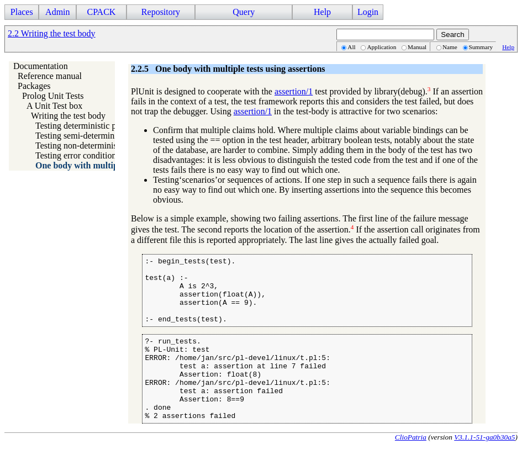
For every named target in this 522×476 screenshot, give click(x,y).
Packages (34, 86)
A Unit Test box (54, 105)
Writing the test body (68, 115)
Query (244, 12)
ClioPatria (410, 467)
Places (21, 12)
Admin (57, 12)
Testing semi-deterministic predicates (101, 135)
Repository (160, 12)
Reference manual (50, 76)
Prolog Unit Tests (52, 96)
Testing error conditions (77, 155)
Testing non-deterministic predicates (99, 145)
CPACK (101, 12)
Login (367, 12)
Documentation (40, 66)
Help (322, 12)
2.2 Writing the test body (52, 33)
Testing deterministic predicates (91, 125)
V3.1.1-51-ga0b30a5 (484, 467)
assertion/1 (294, 91)
